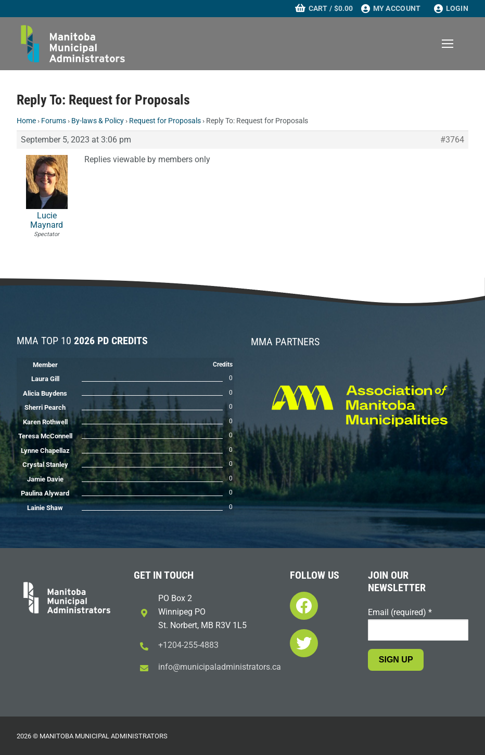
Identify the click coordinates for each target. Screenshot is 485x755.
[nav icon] (447, 44)
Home (26, 120)
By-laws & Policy (97, 120)
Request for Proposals (165, 120)
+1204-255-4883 (188, 645)
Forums (53, 120)
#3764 (452, 140)
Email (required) (400, 612)
